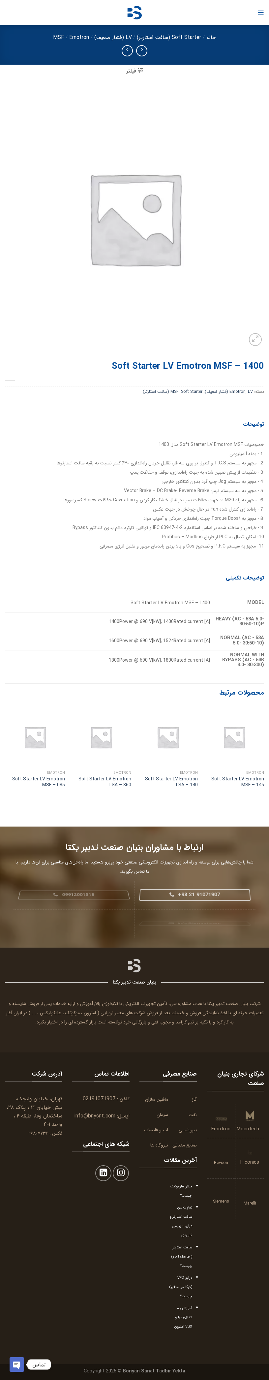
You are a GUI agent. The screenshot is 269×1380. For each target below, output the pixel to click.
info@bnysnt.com (94, 1116)
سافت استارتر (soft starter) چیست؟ (181, 1256)
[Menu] (260, 12)
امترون (90, 1013)
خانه (211, 37)
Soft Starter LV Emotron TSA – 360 (104, 782)
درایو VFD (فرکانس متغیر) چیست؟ (180, 1287)
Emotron (79, 37)
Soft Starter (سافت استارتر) (169, 37)
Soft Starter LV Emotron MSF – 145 (237, 782)
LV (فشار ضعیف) (113, 37)
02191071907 (99, 1099)
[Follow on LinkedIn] (103, 1173)
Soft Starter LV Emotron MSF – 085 (38, 782)
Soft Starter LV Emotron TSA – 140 (171, 782)
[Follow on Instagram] (121, 1173)
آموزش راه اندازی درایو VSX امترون (183, 1317)
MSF (58, 37)
